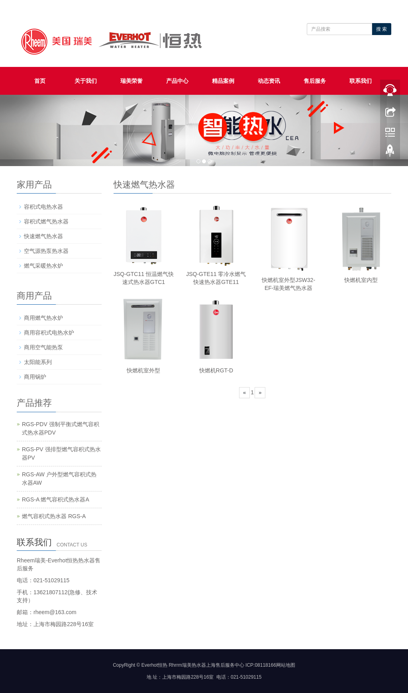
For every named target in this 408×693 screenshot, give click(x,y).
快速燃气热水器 (43, 236)
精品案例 (223, 81)
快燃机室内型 (361, 280)
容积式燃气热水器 (46, 221)
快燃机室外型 (143, 370)
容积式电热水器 (43, 207)
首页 (39, 81)
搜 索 (381, 29)
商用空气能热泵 (43, 347)
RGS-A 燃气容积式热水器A (55, 499)
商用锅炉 (35, 377)
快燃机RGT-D (216, 370)
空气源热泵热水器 (46, 251)
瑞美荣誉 (131, 81)
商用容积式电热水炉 (49, 332)
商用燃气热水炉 (43, 318)
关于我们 (86, 81)
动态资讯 (269, 81)
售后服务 (315, 81)
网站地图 (285, 665)
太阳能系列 (38, 362)
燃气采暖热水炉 (43, 265)
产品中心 (177, 81)
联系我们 (360, 81)
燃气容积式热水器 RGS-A (54, 516)
